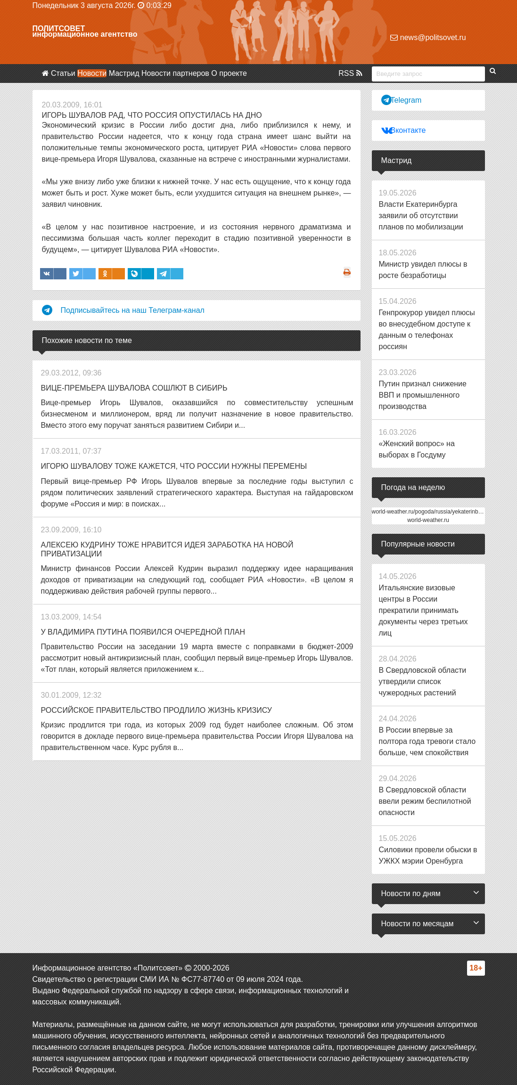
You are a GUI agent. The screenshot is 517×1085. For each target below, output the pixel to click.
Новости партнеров (175, 73)
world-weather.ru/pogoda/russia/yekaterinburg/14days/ (440, 511)
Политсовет (59, 28)
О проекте (228, 73)
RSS (350, 73)
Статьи (63, 73)
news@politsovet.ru (428, 37)
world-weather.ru (428, 520)
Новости (92, 73)
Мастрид (124, 73)
